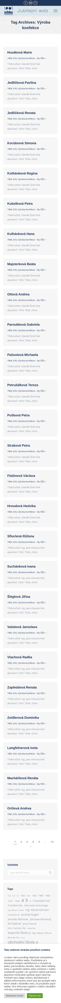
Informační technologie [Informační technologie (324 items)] (36, 905)
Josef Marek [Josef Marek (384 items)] (30, 923)
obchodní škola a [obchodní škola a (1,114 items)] (23, 942)
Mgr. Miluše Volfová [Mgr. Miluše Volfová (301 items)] (41, 933)
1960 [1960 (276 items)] (22, 895)
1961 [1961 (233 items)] (28, 896)
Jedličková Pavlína (21, 82)
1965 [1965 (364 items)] (40, 895)
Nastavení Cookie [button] (14, 995)
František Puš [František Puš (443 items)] (41, 901)
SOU (15, 58)
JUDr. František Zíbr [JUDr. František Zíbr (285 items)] (17, 928)
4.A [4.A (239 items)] (13, 896)
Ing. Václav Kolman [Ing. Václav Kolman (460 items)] (37, 910)
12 (52, 841)
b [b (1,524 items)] (27, 900)
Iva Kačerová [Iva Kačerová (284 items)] (14, 914)
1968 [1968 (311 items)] (17, 901)
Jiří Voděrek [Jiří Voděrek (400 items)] (14, 923)
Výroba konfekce (26, 58)
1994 (9, 58)
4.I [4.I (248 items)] (18, 896)
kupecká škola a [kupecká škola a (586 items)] (19, 933)
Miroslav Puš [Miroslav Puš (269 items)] (13, 937)
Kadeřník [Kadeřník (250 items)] (31, 928)
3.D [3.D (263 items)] (9, 895)
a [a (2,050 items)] (22, 900)
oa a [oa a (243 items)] (23, 937)
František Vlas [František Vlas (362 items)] (15, 905)
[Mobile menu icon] (55, 11)
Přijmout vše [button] (35, 995)
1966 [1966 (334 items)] (47, 895)
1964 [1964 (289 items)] (34, 895)
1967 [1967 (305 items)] (10, 901)
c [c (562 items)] (30, 901)
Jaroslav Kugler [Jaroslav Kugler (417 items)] (30, 914)
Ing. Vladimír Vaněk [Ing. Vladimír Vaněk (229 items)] (16, 910)
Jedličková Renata (21, 113)
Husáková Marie (19, 52)
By (40, 58)
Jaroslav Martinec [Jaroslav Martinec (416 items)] (18, 919)
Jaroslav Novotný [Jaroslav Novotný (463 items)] (40, 919)
